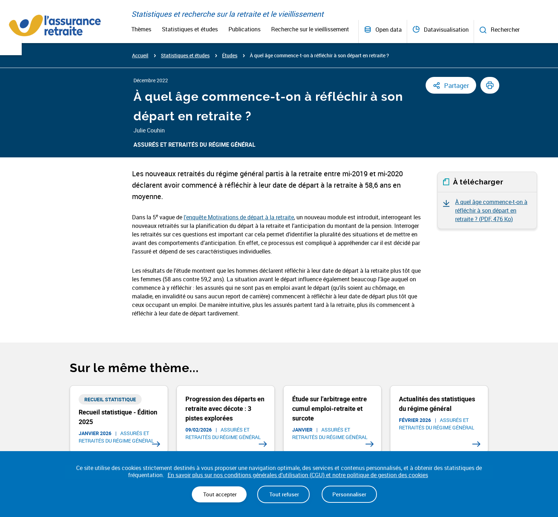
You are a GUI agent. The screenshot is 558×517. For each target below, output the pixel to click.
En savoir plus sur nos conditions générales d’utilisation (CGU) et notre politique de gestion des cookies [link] (298, 475)
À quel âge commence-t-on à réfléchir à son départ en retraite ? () (491, 210)
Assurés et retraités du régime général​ (194, 144)
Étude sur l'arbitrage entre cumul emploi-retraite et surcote (329, 408)
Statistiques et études (190, 29)
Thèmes (141, 29)
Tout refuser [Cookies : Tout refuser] (283, 494)
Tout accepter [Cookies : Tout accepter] (219, 494)
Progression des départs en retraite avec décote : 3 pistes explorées (224, 408)
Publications (244, 29)
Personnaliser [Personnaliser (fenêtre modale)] (349, 494)
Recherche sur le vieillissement (310, 29)
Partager (456, 85)
